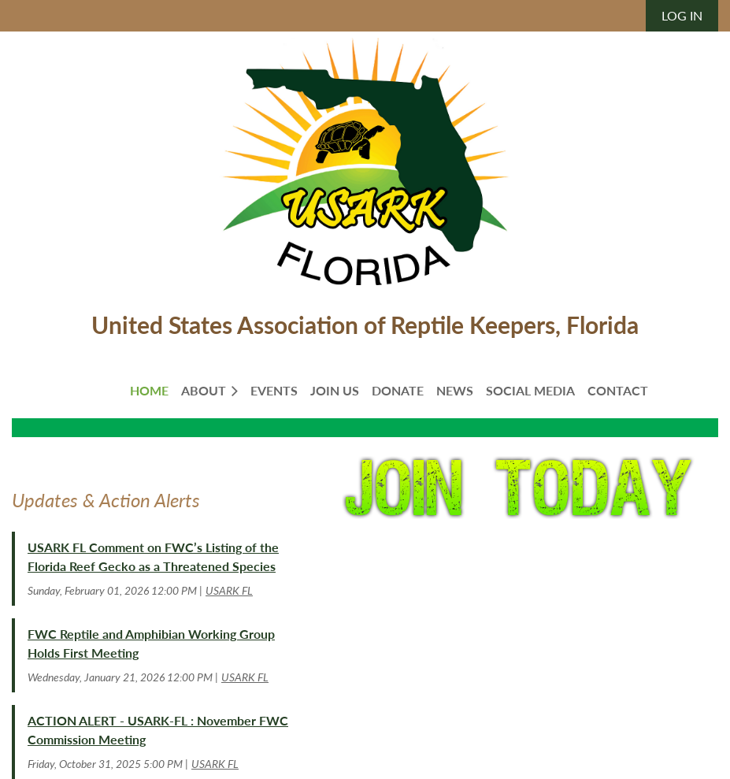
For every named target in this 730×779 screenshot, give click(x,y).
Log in (681, 15)
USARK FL (229, 590)
